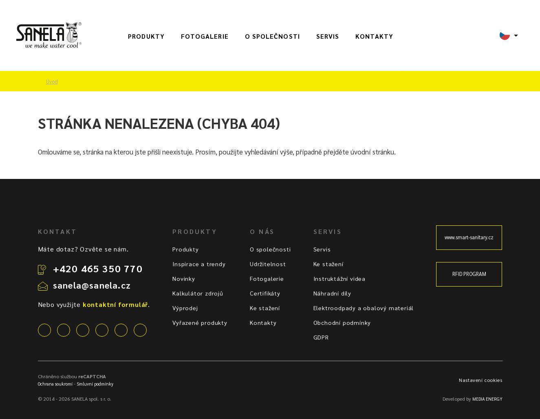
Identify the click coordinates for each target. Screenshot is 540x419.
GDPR (321, 337)
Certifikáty (265, 293)
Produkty (146, 36)
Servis (327, 36)
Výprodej (185, 307)
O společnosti (272, 36)
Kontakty (374, 36)
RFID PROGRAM (469, 274)
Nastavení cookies (480, 380)
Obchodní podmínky (342, 322)
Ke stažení (265, 307)
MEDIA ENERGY (487, 399)
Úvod (52, 81)
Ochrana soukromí (55, 384)
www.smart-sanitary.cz (469, 237)
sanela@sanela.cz (92, 285)
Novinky (183, 278)
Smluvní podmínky (95, 384)
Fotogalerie (205, 36)
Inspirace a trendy (198, 263)
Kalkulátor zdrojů (197, 293)
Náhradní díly (332, 293)
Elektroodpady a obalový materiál (363, 307)
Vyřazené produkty (199, 322)
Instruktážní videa (339, 278)
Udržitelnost (268, 263)
